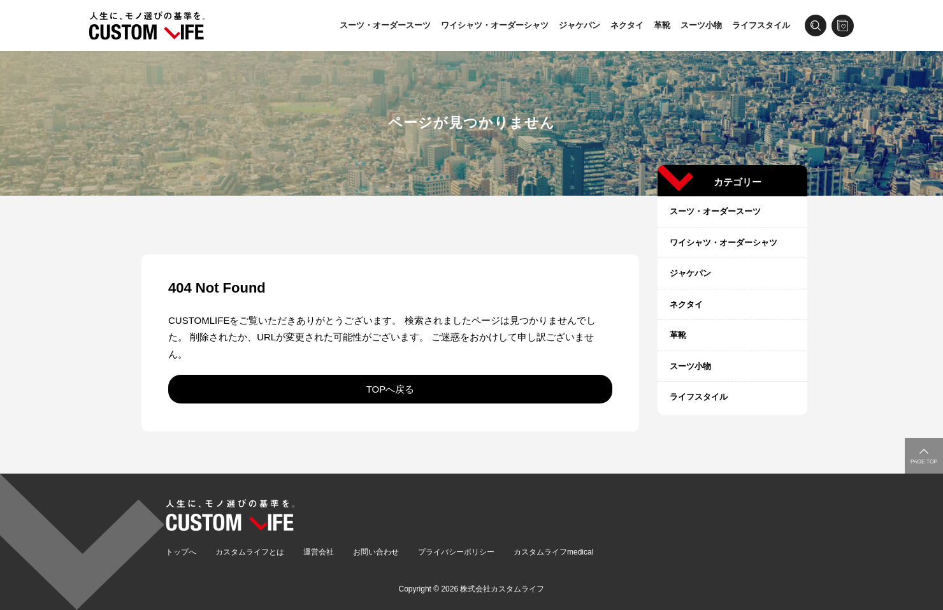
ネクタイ (627, 25)
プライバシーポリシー (456, 552)
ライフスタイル (761, 25)
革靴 (662, 25)
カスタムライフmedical (553, 552)
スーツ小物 (701, 25)
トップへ (181, 552)
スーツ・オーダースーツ (385, 25)
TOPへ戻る (390, 389)
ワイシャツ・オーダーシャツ (495, 25)
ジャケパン (579, 25)
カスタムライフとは (249, 552)
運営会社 (318, 552)
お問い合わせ (376, 552)
